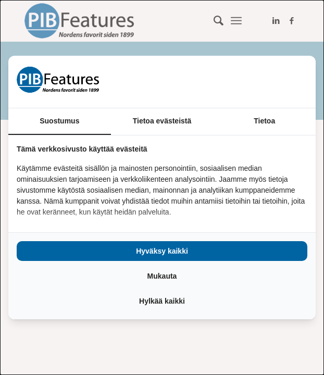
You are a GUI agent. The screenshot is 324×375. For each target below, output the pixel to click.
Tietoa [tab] (264, 121)
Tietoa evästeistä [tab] (162, 121)
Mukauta (162, 276)
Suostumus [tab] (59, 121)
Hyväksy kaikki (162, 251)
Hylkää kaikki (162, 301)
